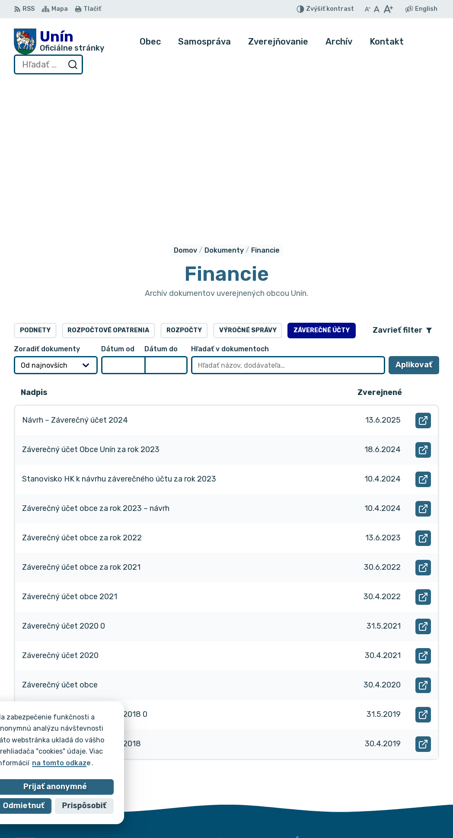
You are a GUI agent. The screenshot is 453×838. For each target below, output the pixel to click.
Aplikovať (417, 225)
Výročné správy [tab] (248, 188)
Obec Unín (87, 739)
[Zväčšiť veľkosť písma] (388, 9)
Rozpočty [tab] (184, 188)
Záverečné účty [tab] (321, 188)
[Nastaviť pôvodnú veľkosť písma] (376, 9)
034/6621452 (408, 788)
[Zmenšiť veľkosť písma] (367, 9)
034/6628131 (408, 798)
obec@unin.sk (408, 807)
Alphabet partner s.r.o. (142, 731)
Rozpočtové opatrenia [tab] (108, 188)
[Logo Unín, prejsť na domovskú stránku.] (59, 42)
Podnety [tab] (35, 188)
